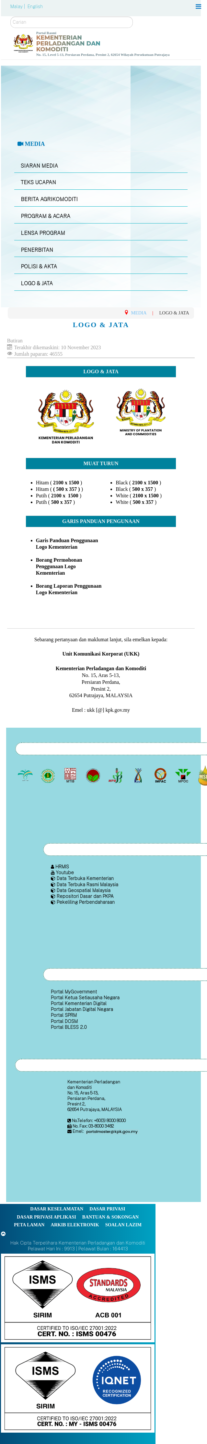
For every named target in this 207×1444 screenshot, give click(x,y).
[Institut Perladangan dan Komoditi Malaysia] (161, 775)
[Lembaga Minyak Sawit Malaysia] (26, 775)
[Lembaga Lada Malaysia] (116, 775)
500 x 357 (61, 502)
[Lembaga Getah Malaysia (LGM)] (48, 775)
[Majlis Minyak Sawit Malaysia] (183, 775)
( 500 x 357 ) (66, 489)
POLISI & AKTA (39, 266)
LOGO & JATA (37, 283)
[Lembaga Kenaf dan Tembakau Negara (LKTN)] (138, 775)
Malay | (18, 6)
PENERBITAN (37, 250)
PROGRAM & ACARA (45, 216)
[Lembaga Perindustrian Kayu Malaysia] (71, 775)
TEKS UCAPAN (38, 182)
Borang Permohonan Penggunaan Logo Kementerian (59, 566)
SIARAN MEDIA (39, 166)
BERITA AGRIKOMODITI (49, 199)
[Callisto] (78, 1298)
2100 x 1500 (66, 482)
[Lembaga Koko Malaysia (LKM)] (93, 775)
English (35, 6)
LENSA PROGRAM (43, 233)
